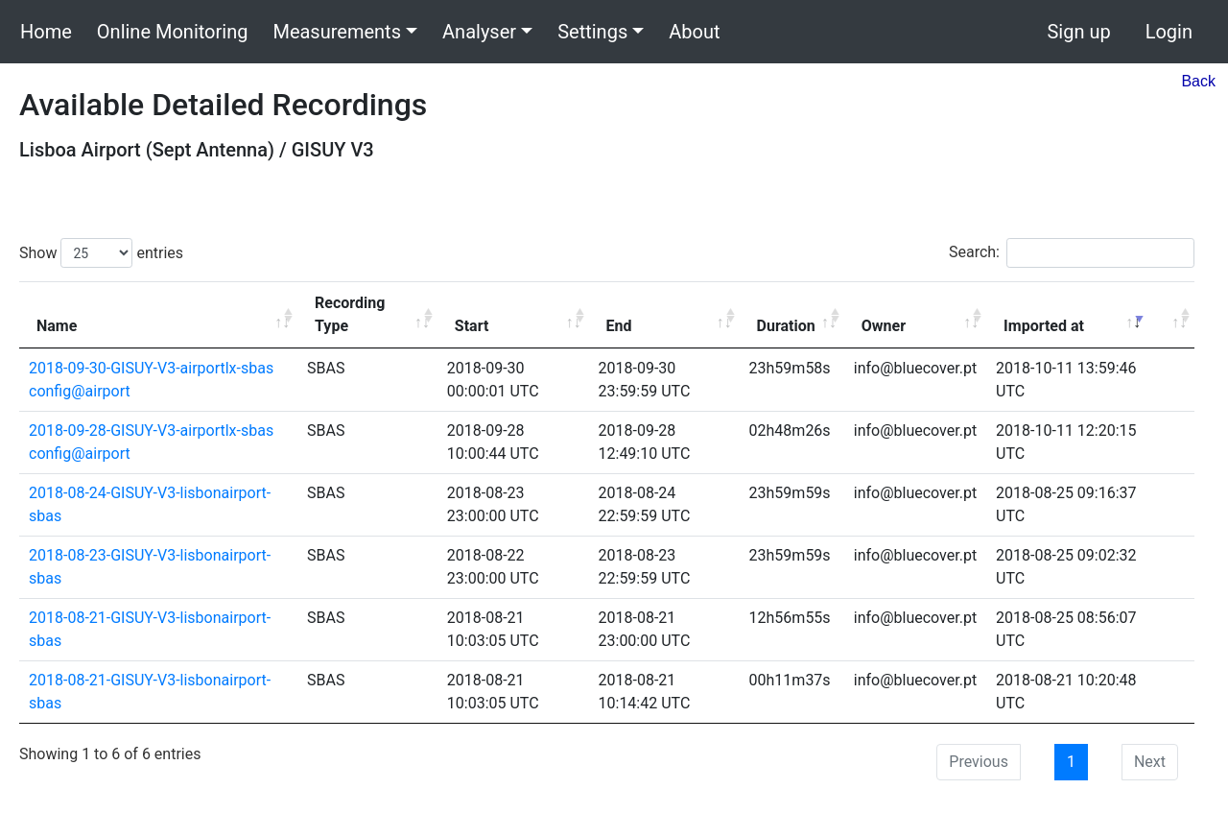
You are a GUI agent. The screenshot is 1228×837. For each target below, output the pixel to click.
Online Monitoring (172, 31)
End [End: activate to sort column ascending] (619, 326)
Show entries (101, 253)
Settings (592, 31)
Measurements (336, 31)
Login (1169, 31)
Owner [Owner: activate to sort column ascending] (884, 326)
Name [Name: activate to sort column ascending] (56, 326)
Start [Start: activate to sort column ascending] (472, 326)
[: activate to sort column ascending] (1171, 314)
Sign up (1078, 31)
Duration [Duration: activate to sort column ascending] (786, 326)
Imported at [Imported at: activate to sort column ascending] (1044, 326)
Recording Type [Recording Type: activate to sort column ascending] (350, 314)
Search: (1071, 253)
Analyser (479, 31)
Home (46, 31)
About (694, 31)
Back (1198, 81)
